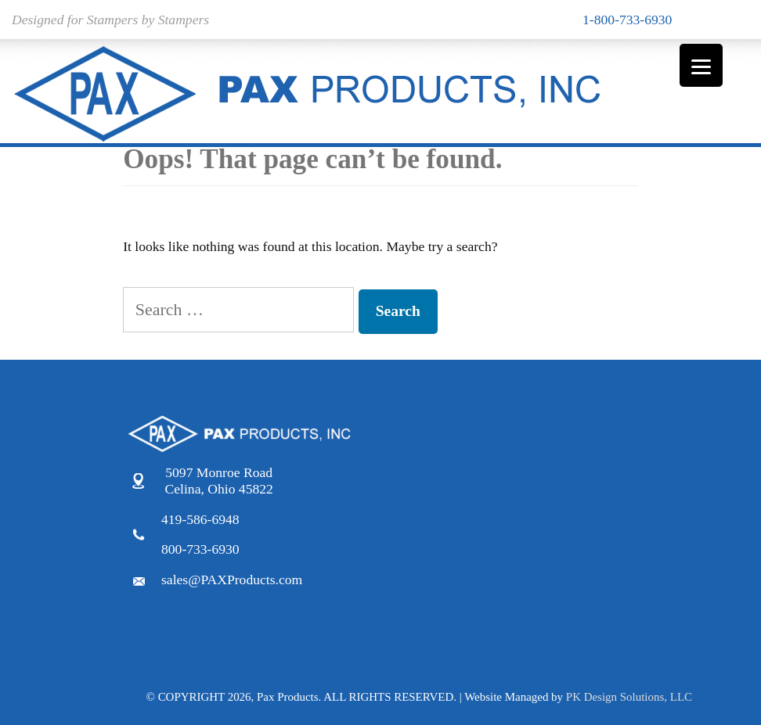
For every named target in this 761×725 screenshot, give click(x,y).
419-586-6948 (200, 519)
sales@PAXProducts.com (231, 579)
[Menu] (701, 65)
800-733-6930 (200, 549)
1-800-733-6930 (627, 19)
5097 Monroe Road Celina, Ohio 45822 (219, 481)
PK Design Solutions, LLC (629, 697)
